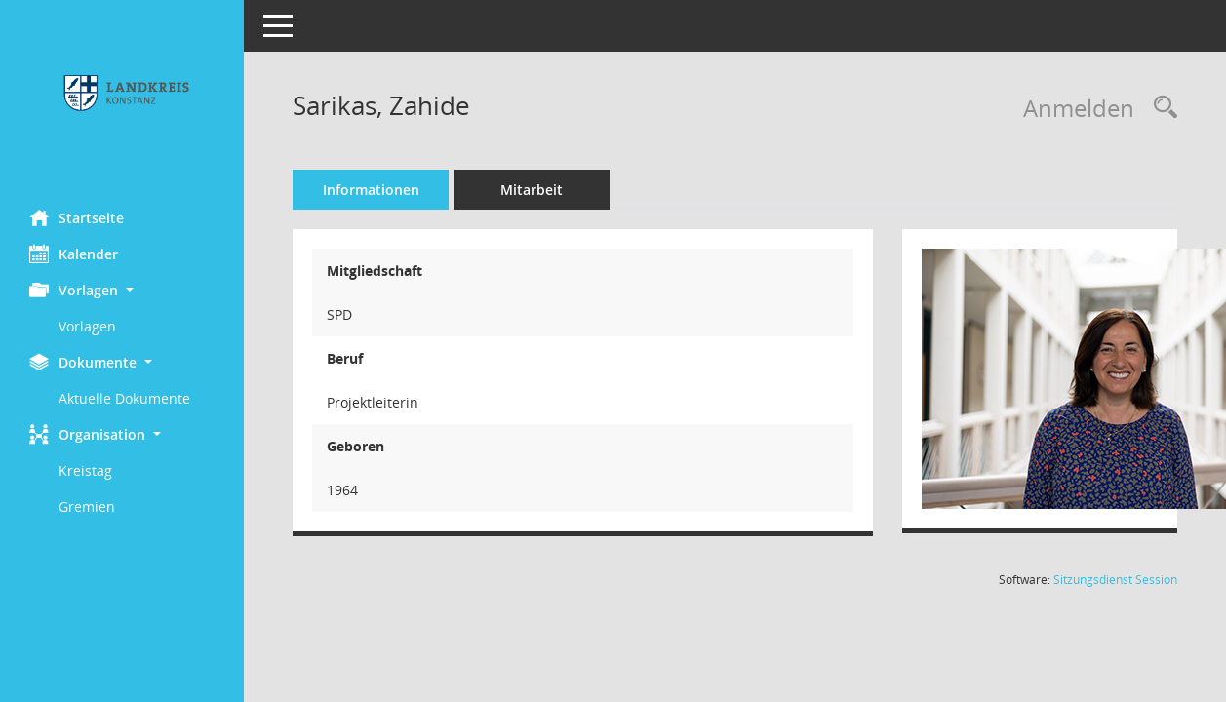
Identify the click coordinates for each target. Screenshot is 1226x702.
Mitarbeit (531, 189)
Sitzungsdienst (1115, 579)
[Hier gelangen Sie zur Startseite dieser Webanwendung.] (122, 97)
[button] (122, 290)
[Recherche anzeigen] (1160, 108)
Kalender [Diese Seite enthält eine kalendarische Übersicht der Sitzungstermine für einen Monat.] (73, 253)
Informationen (371, 189)
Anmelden (1078, 108)
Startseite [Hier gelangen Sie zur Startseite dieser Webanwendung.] (76, 217)
